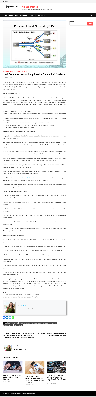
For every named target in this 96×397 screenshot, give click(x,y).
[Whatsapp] (13, 317)
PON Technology (18, 325)
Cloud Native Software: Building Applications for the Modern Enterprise (12, 377)
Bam (33, 393)
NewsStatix (30, 7)
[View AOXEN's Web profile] (18, 305)
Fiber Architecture (13, 323)
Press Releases (8, 15)
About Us (33, 15)
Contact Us (41, 15)
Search (71, 21)
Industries (23, 15)
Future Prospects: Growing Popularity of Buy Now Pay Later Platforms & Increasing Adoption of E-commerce (34, 379)
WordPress (27, 393)
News (16, 15)
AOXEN (23, 305)
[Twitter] (10, 317)
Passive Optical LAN (28, 178)
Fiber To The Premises (36, 323)
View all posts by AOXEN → (20, 349)
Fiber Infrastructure (24, 323)
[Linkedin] (7, 317)
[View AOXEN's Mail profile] (18, 309)
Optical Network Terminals (50, 323)
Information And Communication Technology (15, 71)
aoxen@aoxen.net (24, 308)
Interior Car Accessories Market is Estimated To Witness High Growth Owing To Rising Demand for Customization (56, 378)
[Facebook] (4, 317)
